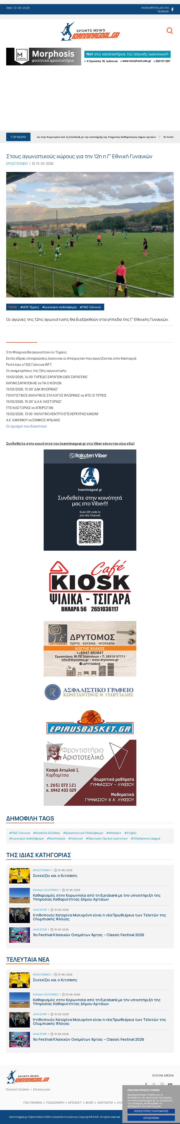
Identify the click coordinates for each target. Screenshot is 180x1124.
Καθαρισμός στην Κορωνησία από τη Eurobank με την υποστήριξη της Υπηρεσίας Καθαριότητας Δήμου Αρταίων (93, 136)
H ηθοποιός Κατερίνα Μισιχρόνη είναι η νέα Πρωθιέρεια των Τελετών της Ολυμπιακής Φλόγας (90, 916)
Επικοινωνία (41, 1089)
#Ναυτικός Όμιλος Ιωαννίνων (106, 838)
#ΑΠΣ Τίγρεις (29, 307)
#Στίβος (130, 833)
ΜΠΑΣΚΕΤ (75, 1102)
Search (170, 31)
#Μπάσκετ (113, 833)
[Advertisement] (90, 100)
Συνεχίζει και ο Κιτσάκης (90, 877)
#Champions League (145, 838)
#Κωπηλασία (56, 838)
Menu (10, 32)
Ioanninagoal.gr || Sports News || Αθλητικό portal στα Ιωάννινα (90, 31)
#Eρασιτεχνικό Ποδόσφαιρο (83, 833)
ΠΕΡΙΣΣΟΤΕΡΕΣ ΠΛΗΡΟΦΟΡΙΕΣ (151, 1111)
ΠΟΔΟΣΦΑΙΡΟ (55, 1102)
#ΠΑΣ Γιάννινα (90, 307)
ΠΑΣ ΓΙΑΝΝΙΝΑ (32, 1102)
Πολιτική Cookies (17, 1089)
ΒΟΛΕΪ (89, 1102)
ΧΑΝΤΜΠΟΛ (105, 1102)
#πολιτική (75, 838)
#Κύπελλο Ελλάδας (46, 833)
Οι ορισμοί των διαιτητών (26, 426)
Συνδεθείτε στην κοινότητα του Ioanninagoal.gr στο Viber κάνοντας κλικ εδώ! (70, 443)
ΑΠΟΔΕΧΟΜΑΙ (151, 1118)
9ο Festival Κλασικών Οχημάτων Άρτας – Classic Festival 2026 (90, 936)
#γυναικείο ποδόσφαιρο (59, 307)
